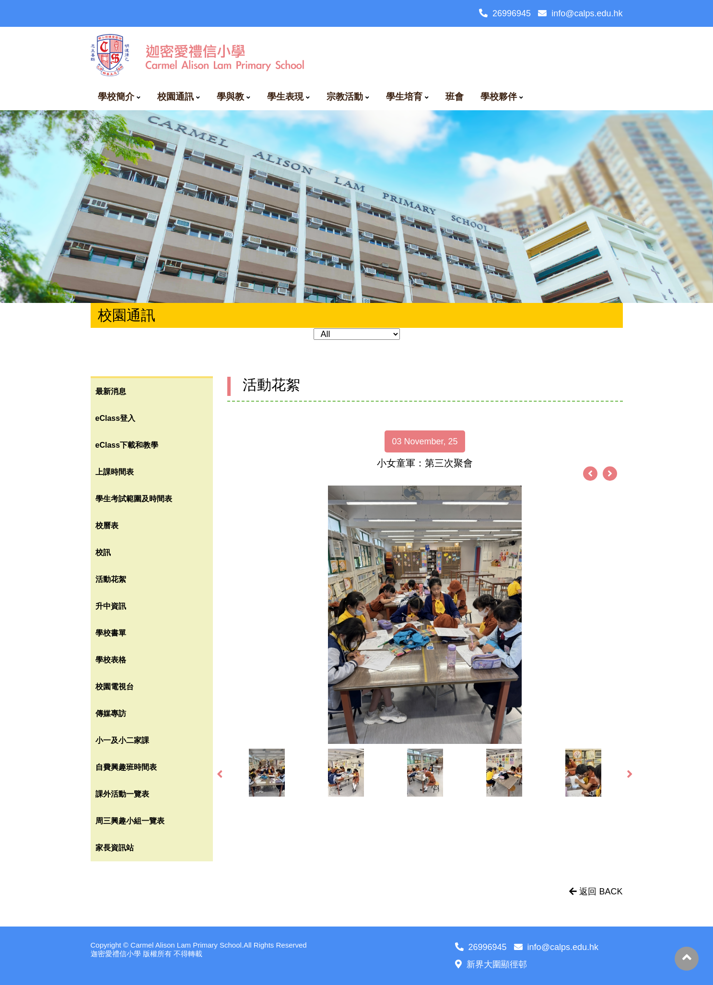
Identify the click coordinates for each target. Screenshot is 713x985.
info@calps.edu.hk (580, 13)
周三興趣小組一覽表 (129, 821)
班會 (454, 97)
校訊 (103, 552)
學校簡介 (116, 97)
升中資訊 (110, 606)
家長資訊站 (114, 848)
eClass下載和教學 (127, 445)
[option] (425, 615)
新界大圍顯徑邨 (491, 964)
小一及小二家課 (122, 740)
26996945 (505, 13)
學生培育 (404, 97)
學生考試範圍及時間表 (133, 499)
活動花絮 (110, 579)
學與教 (230, 97)
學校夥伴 (498, 97)
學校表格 (110, 660)
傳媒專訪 (110, 713)
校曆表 (106, 525)
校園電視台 (114, 687)
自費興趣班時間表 (126, 767)
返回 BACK (595, 891)
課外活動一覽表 (122, 794)
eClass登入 (115, 418)
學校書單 (110, 633)
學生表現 (285, 97)
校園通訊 (175, 97)
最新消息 (110, 391)
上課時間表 (114, 472)
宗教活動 (345, 97)
